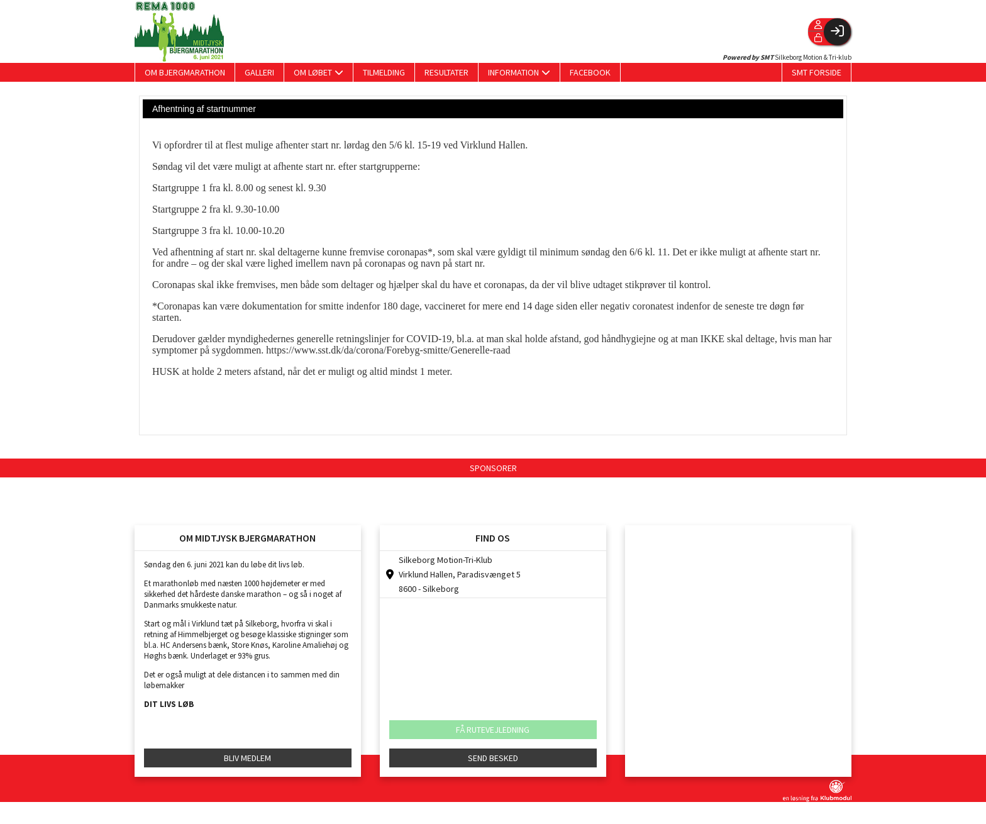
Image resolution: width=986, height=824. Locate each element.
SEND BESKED (493, 758)
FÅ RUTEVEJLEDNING (492, 729)
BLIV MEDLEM (247, 758)
